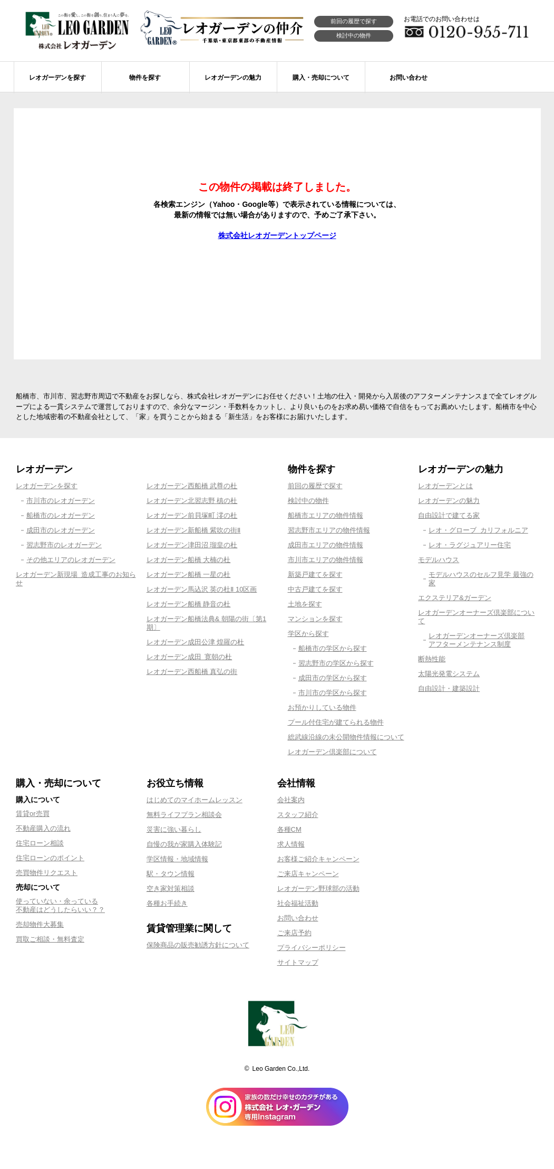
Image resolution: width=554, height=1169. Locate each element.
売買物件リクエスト (46, 873)
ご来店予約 (294, 933)
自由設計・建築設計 (449, 688)
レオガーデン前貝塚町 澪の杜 (192, 515)
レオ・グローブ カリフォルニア (478, 530)
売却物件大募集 (40, 924)
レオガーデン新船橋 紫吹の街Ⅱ (194, 530)
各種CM (289, 829)
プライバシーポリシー (311, 948)
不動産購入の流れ (43, 828)
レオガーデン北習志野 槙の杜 (192, 501)
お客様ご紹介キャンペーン (318, 859)
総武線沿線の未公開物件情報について (346, 737)
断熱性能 (431, 659)
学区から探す (308, 634)
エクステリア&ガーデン (454, 598)
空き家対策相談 (171, 888)
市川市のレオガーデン (60, 501)
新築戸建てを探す (315, 574)
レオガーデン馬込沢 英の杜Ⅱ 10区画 (202, 589)
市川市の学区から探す (332, 693)
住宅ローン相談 (40, 843)
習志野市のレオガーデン (64, 545)
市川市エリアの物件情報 (325, 560)
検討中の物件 (353, 35)
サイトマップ (297, 962)
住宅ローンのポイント (50, 858)
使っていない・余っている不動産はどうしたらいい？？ (60, 905)
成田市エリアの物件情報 (325, 545)
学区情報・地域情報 (177, 859)
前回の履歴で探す (354, 21)
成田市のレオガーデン (60, 530)
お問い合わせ (297, 918)
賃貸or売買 (33, 814)
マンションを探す (315, 619)
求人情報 (291, 844)
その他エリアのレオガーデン (70, 560)
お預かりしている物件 (322, 707)
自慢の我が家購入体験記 (184, 844)
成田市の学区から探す (332, 678)
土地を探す (305, 604)
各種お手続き (167, 903)
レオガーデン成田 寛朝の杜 (189, 657)
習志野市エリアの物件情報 (329, 530)
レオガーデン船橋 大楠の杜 (189, 560)
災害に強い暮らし (174, 829)
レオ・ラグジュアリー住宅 (470, 545)
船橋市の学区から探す (332, 648)
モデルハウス (438, 560)
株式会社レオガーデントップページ (277, 235)
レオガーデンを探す (46, 486)
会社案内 (291, 800)
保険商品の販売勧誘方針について (198, 945)
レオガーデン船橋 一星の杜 (189, 574)
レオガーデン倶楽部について (332, 752)
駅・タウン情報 (171, 874)
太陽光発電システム (449, 674)
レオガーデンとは (445, 486)
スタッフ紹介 (297, 815)
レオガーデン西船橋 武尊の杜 (192, 486)
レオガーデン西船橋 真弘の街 (192, 672)
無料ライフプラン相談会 (184, 815)
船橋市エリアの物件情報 (325, 515)
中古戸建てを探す (315, 589)
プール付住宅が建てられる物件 (336, 722)
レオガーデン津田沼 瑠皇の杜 (192, 545)
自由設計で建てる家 (449, 515)
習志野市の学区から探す (336, 663)
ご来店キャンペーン (308, 874)
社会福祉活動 (297, 903)
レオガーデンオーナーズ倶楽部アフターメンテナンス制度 (476, 640)
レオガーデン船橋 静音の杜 (189, 604)
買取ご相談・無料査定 (50, 939)
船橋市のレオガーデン (60, 515)
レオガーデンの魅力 (449, 501)
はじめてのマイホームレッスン (194, 800)
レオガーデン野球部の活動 (318, 888)
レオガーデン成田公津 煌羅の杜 (196, 642)
